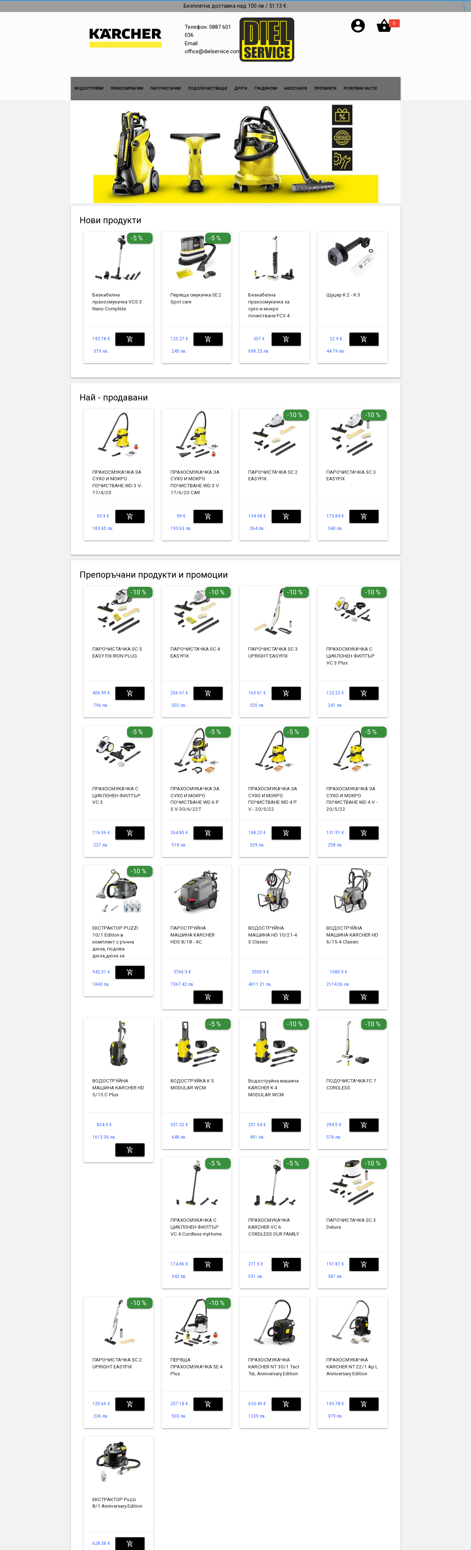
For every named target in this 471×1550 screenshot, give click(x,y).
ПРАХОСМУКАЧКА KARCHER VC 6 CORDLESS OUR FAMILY (273, 1227)
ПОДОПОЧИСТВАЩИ (207, 88)
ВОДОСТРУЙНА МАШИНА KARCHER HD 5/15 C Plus (118, 1087)
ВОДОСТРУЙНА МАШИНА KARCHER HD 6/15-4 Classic (352, 935)
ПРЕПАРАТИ (325, 88)
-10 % (295, 415)
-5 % (137, 238)
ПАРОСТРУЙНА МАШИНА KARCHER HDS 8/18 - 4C (193, 935)
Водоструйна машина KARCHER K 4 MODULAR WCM (273, 1087)
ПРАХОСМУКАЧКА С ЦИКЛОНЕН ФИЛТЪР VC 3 (116, 795)
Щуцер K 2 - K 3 (343, 295)
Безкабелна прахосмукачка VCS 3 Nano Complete (117, 301)
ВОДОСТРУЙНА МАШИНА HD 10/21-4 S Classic (272, 935)
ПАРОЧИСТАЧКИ (165, 88)
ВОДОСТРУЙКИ (88, 88)
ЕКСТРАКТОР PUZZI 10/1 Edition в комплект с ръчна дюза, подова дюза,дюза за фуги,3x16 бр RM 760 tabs (116, 948)
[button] (358, 32)
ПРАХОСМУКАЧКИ (127, 88)
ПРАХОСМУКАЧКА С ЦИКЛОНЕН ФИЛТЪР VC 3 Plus (350, 656)
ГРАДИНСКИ (265, 88)
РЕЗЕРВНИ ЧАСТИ (360, 88)
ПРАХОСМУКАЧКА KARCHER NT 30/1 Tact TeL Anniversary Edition (273, 1366)
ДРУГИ (240, 88)
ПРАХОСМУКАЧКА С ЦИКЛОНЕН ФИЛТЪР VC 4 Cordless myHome (196, 1227)
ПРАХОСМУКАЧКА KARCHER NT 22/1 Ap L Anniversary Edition (352, 1366)
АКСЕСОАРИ (295, 88)
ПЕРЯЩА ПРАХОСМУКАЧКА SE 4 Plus (197, 1366)
